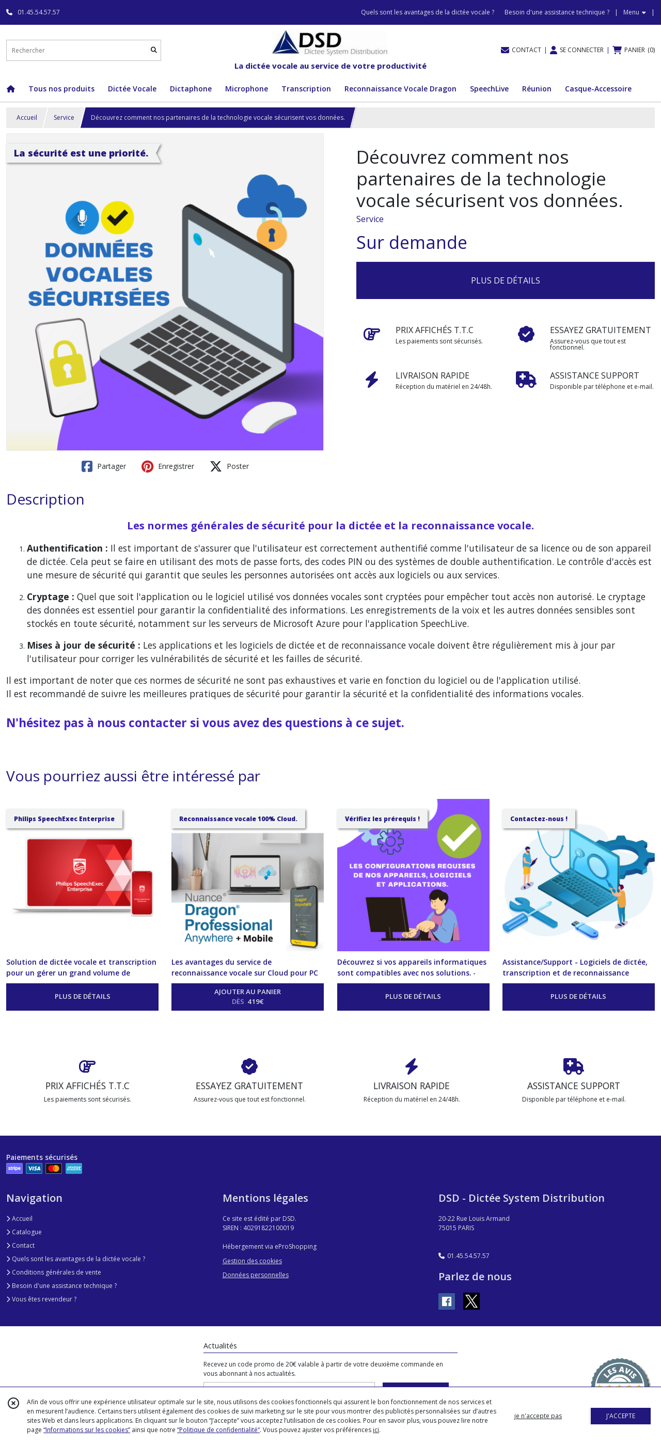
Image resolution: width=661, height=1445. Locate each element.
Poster (229, 466)
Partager (104, 466)
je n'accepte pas (538, 1415)
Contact (20, 1245)
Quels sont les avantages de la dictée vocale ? (75, 1258)
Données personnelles (256, 1274)
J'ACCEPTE (620, 1415)
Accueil (27, 117)
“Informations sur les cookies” (86, 1429)
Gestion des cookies (252, 1260)
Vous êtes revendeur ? (41, 1299)
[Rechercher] (154, 50)
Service (64, 117)
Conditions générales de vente (53, 1272)
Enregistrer (167, 466)
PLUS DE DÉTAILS (505, 280)
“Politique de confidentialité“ (218, 1429)
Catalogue (24, 1232)
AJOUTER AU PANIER (247, 997)
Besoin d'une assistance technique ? (61, 1285)
